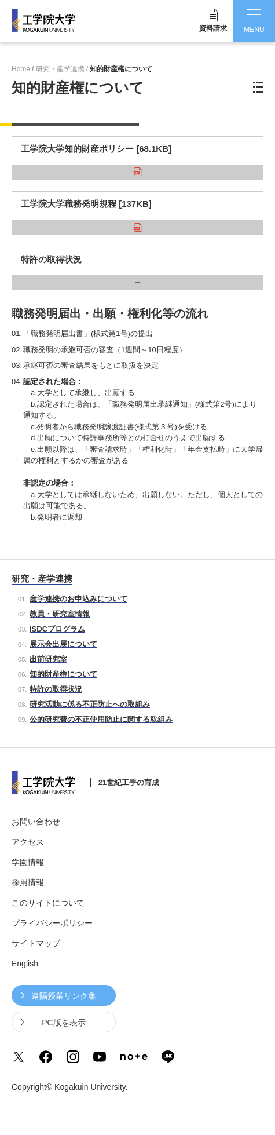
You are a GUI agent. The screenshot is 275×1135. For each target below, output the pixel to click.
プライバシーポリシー (52, 923)
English (25, 963)
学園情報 (28, 862)
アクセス (28, 841)
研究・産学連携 (60, 69)
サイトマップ (36, 943)
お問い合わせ (36, 821)
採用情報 (28, 882)
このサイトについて (48, 902)
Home (21, 69)
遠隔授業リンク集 (63, 996)
